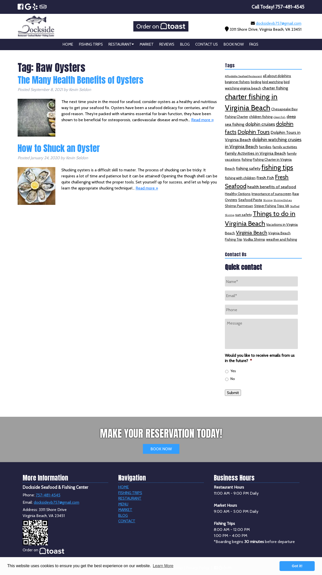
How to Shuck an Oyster (59, 148)
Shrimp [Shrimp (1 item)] (267, 200)
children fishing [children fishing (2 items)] (260, 116)
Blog (185, 44)
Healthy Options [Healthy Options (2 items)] (238, 193)
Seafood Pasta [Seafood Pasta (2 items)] (250, 200)
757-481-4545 (48, 495)
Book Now (234, 44)
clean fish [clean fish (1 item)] (279, 117)
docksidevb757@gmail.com (278, 23)
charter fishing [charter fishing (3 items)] (275, 87)
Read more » (202, 119)
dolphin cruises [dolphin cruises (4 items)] (260, 124)
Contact (126, 521)
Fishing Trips (91, 44)
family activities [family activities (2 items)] (284, 147)
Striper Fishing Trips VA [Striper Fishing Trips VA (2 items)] (271, 206)
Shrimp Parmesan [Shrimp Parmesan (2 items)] (239, 206)
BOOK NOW (161, 448)
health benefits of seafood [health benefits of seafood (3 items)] (271, 186)
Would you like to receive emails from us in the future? (260, 358)
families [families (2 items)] (265, 147)
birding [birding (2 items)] (256, 82)
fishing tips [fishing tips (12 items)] (277, 167)
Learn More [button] (163, 566)
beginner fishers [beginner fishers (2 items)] (237, 82)
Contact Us (206, 44)
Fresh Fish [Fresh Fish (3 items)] (265, 177)
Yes (233, 371)
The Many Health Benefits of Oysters (80, 80)
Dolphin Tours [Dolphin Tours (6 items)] (253, 132)
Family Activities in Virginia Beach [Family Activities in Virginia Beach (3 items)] (255, 153)
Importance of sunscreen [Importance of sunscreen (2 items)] (271, 193)
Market (147, 44)
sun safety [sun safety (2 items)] (243, 214)
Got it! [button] (297, 566)
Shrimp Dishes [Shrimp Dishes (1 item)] (282, 200)
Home (68, 44)
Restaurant (121, 44)
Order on (160, 26)
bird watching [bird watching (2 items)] (272, 82)
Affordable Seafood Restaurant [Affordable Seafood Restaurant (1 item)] (243, 76)
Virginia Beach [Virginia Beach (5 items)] (251, 232)
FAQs (253, 44)
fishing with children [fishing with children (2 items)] (240, 178)
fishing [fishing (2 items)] (247, 159)
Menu (123, 504)
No (232, 378)
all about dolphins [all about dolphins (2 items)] (277, 76)
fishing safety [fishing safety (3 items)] (248, 168)
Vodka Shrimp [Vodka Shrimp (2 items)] (254, 239)
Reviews (166, 44)
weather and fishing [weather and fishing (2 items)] (281, 239)
